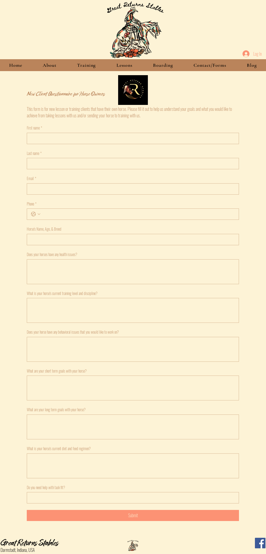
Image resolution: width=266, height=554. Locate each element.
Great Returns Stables (29, 542)
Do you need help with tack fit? (46, 487)
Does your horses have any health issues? (52, 254)
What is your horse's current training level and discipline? (62, 293)
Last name (34, 153)
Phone (31, 204)
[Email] (131, 189)
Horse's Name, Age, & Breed (44, 229)
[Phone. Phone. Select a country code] (35, 214)
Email (31, 178)
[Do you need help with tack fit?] (131, 497)
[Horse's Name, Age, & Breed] (131, 239)
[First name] (131, 138)
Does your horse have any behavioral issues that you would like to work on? (73, 332)
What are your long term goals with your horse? (56, 409)
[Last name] (131, 163)
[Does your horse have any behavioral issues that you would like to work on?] (133, 349)
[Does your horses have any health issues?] (133, 272)
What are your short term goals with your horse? (57, 371)
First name (34, 128)
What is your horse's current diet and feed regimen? (59, 448)
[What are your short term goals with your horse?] (133, 388)
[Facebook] (260, 543)
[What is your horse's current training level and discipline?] (133, 310)
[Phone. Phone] (138, 214)
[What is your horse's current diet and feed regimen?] (133, 466)
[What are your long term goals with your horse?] (133, 427)
